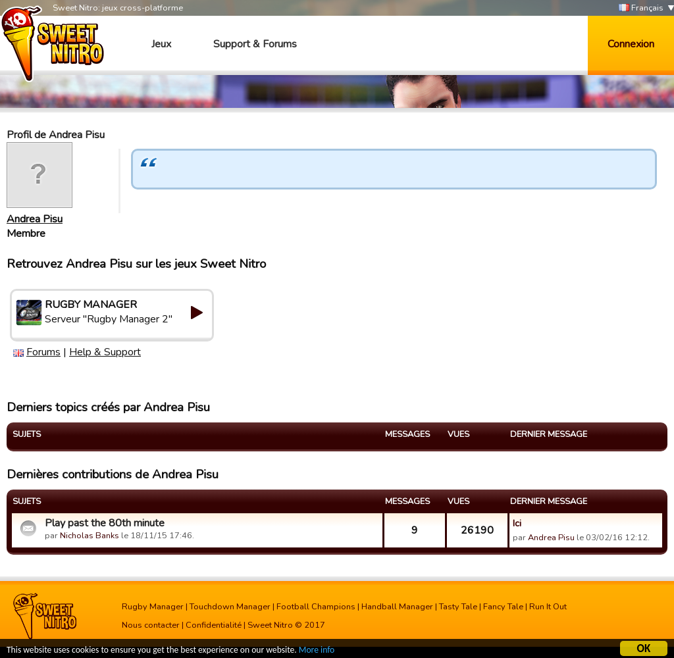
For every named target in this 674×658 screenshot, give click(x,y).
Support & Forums (255, 44)
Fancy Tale (503, 607)
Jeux (161, 44)
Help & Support (105, 352)
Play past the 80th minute (105, 523)
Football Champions (315, 607)
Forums (43, 352)
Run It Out (548, 607)
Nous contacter (151, 625)
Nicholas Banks (89, 536)
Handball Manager (397, 607)
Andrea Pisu (35, 219)
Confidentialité (214, 625)
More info (316, 650)
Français (641, 8)
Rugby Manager (153, 607)
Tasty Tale (458, 607)
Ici (517, 523)
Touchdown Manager (230, 607)
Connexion (631, 44)
